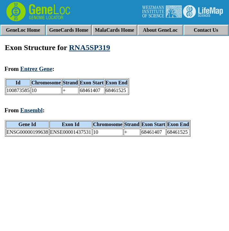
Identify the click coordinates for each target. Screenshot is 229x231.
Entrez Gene (36, 68)
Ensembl (31, 110)
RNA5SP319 (89, 47)
